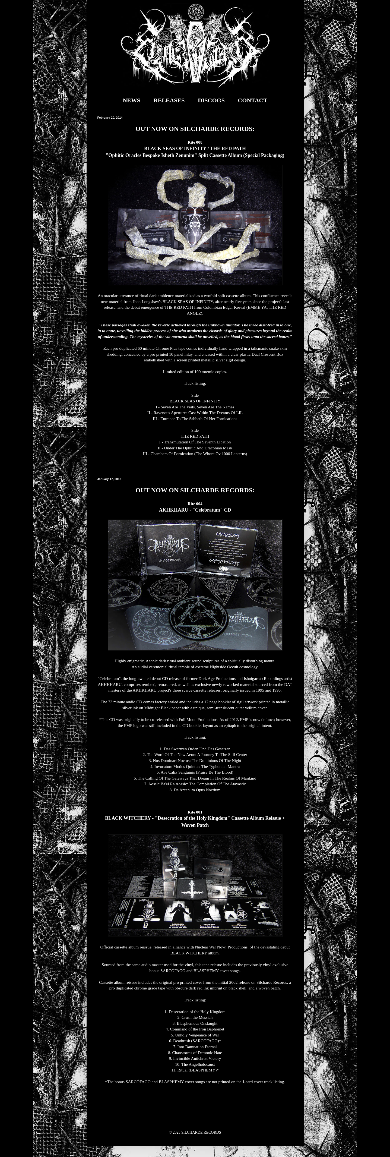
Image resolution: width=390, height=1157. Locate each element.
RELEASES (169, 100)
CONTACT (252, 100)
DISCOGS (211, 100)
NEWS (131, 100)
